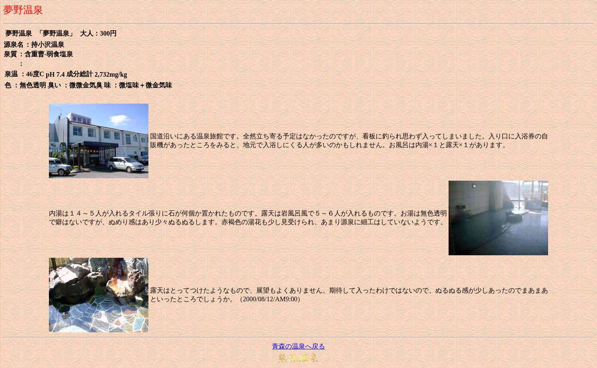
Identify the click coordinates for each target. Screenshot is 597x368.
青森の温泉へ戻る (298, 346)
